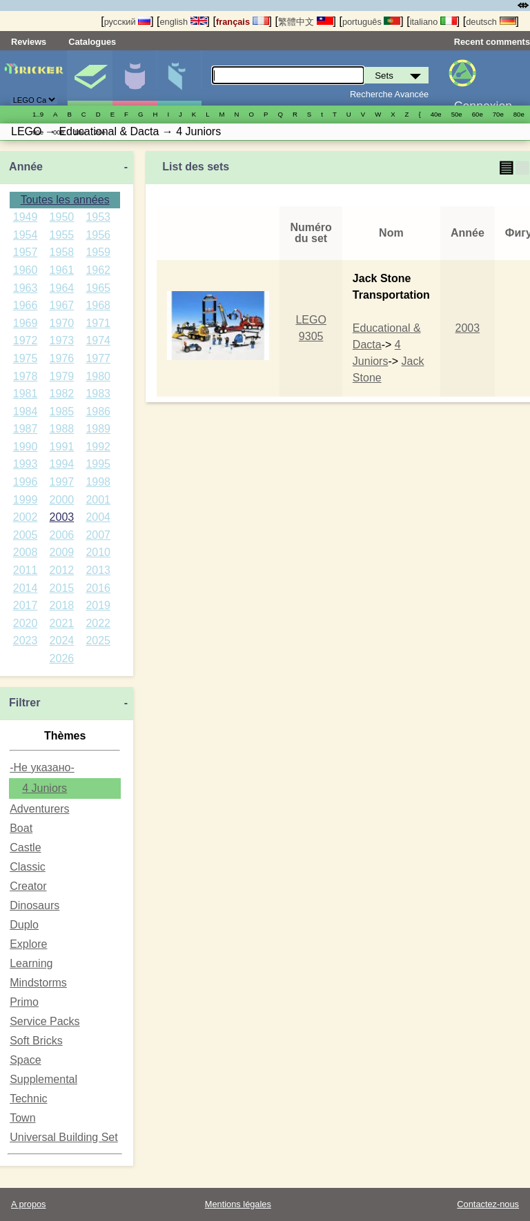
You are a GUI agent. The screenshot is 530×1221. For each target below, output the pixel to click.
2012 (62, 570)
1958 (62, 252)
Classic (28, 867)
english (182, 22)
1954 (25, 235)
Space (25, 1060)
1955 (62, 235)
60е (477, 114)
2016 (98, 588)
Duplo (24, 925)
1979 (62, 376)
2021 (62, 623)
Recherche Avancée (389, 94)
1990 (25, 447)
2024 (62, 640)
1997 (62, 482)
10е (79, 132)
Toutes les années (65, 200)
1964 (62, 288)
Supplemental (43, 1079)
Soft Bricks (36, 1040)
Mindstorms (38, 983)
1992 (98, 447)
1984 (25, 411)
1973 (62, 340)
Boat (21, 828)
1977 (98, 358)
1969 (25, 323)
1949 (25, 217)
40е (436, 114)
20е (100, 132)
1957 (25, 252)
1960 (25, 270)
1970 (62, 323)
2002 (25, 517)
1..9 (37, 114)
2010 (98, 552)
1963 (25, 288)
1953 (98, 217)
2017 (25, 605)
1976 (62, 358)
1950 (62, 217)
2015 (62, 588)
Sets (90, 78)
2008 (25, 552)
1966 (25, 305)
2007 (98, 535)
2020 (25, 623)
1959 (98, 252)
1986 (98, 411)
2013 (98, 570)
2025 (98, 640)
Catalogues (92, 42)
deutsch (491, 22)
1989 (98, 429)
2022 (98, 623)
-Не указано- (42, 767)
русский (127, 22)
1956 (98, 235)
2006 (62, 535)
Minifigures (134, 78)
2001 (98, 500)
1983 (98, 393)
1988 (62, 429)
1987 (25, 429)
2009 (62, 552)
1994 (62, 464)
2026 (62, 658)
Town (22, 1118)
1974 (98, 340)
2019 (98, 605)
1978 (25, 376)
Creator (28, 886)
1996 (25, 482)
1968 (98, 305)
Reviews (28, 42)
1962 (98, 270)
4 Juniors (44, 788)
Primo (24, 1002)
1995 (98, 464)
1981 (25, 393)
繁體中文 (305, 22)
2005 (25, 535)
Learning (31, 963)
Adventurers (39, 809)
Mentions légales (238, 1204)
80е (518, 114)
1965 (98, 288)
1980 (98, 376)
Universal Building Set (64, 1137)
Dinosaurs (34, 905)
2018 (62, 605)
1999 (25, 500)
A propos (28, 1204)
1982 (62, 393)
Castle (25, 847)
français (242, 22)
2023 (25, 640)
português (371, 22)
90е (37, 132)
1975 (25, 358)
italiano (433, 22)
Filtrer (24, 702)
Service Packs (44, 1021)
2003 (62, 517)
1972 (25, 340)
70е (498, 114)
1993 (25, 464)
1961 (62, 270)
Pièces (179, 78)
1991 (62, 447)
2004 (98, 517)
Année (26, 166)
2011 (25, 570)
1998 (98, 482)
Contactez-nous (488, 1204)
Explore (28, 944)
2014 (25, 588)
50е (456, 114)
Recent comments (492, 42)
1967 (62, 305)
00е (58, 132)
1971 (98, 323)
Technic (28, 1098)
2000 (62, 500)
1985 (62, 411)
